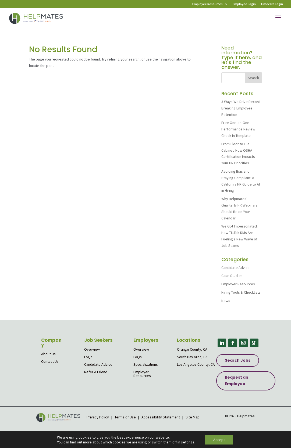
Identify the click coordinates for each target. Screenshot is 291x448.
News (225, 300)
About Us (48, 353)
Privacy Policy (98, 417)
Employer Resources (238, 284)
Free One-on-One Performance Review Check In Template (238, 129)
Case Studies (232, 275)
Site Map (193, 417)
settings (187, 442)
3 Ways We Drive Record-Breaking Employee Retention (241, 108)
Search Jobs (237, 360)
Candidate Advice (235, 267)
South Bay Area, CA (192, 356)
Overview (92, 349)
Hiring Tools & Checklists (241, 292)
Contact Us (50, 361)
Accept (219, 439)
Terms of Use (125, 417)
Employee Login (244, 4)
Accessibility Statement (160, 417)
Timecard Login (271, 4)
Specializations (145, 364)
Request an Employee (236, 380)
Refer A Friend (95, 371)
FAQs (88, 356)
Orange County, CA (192, 349)
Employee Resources (207, 4)
